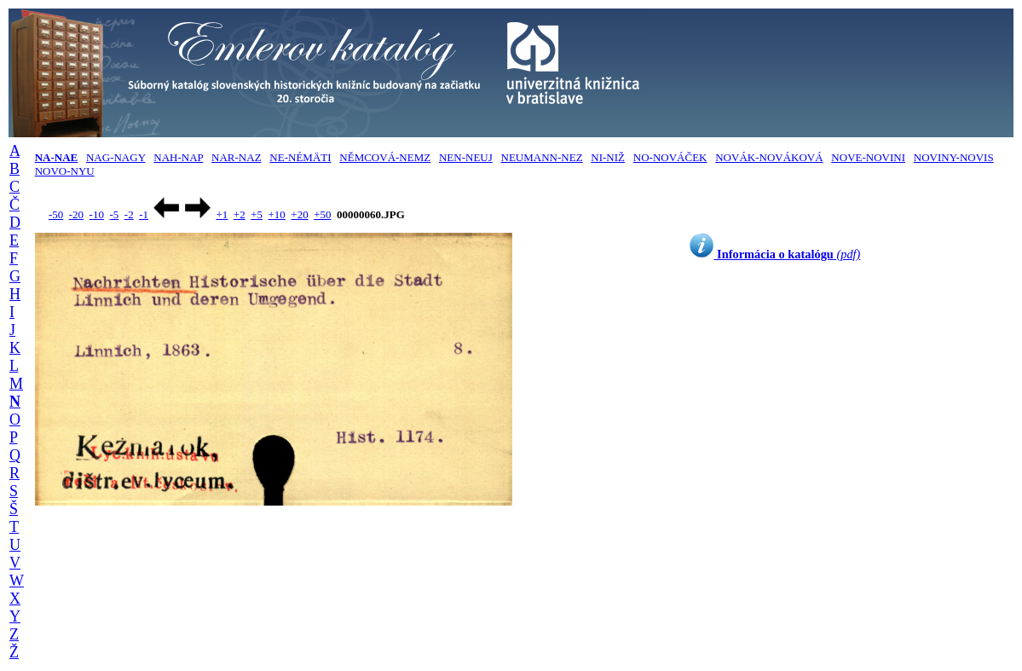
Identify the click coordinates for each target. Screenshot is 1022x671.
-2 (129, 214)
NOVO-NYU (65, 171)
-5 (113, 214)
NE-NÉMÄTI (300, 157)
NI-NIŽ (608, 157)
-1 (143, 214)
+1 (222, 214)
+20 (299, 214)
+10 (277, 214)
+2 (239, 214)
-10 (96, 214)
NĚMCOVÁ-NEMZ (384, 157)
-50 (56, 214)
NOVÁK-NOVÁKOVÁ (769, 157)
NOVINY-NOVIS (954, 157)
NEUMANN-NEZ (542, 157)
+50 (322, 214)
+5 (257, 214)
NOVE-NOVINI (868, 157)
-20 (76, 214)
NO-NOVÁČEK (670, 157)
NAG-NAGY (116, 157)
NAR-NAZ (236, 157)
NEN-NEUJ (466, 157)
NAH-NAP (178, 157)
